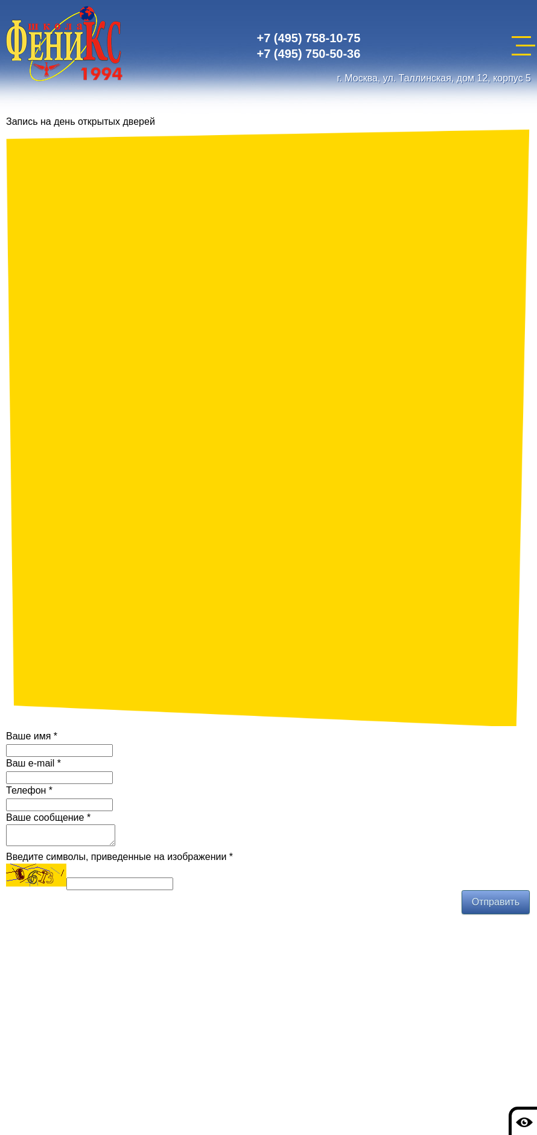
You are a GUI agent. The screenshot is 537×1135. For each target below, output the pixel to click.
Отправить (496, 905)
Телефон (29, 790)
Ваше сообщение (48, 817)
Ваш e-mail (33, 763)
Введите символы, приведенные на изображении (119, 860)
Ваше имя (31, 736)
